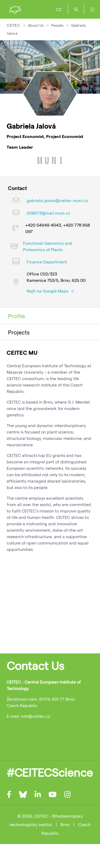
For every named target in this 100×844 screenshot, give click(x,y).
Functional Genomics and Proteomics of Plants (47, 246)
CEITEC (13, 25)
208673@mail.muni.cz (48, 212)
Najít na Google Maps (50, 290)
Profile (16, 315)
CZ (58, 9)
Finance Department (47, 261)
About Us (36, 25)
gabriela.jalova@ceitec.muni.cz (57, 200)
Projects (19, 332)
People (57, 25)
